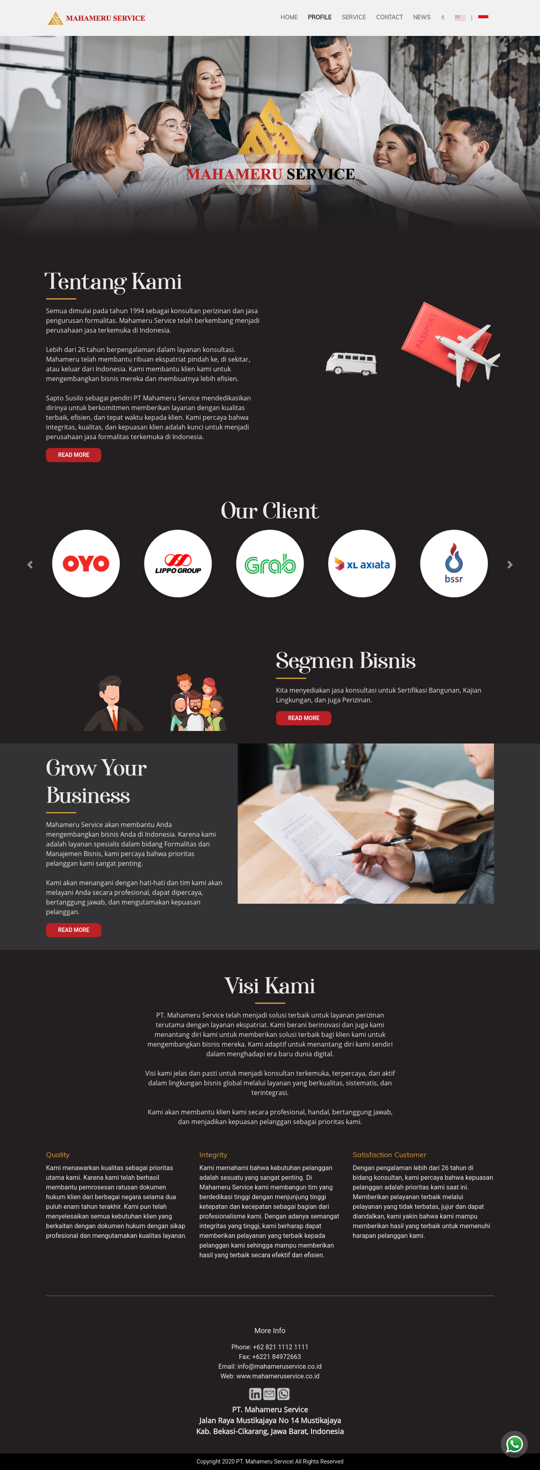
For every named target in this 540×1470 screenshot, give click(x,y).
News (422, 17)
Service (354, 17)
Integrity (213, 1154)
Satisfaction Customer (390, 1154)
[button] (30, 565)
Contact (389, 17)
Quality (58, 1154)
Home (288, 17)
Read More (73, 455)
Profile (319, 17)
